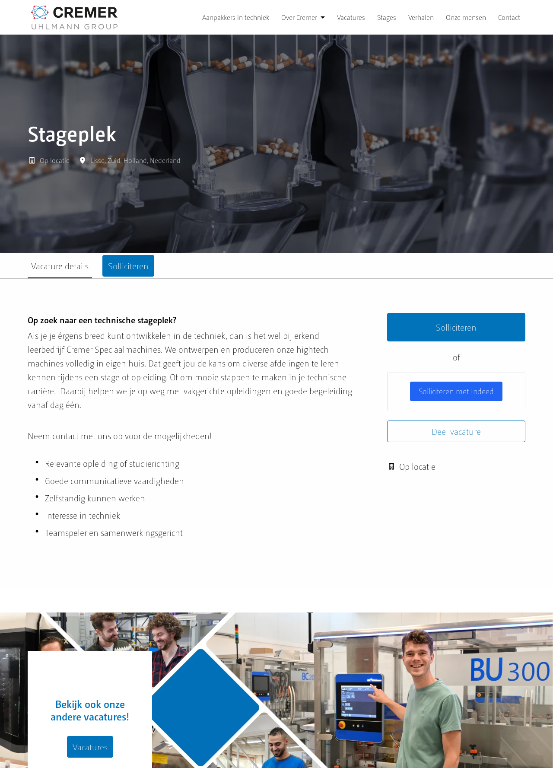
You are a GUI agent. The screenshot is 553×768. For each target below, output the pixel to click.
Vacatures (351, 17)
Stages (386, 17)
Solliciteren (456, 327)
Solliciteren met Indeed (456, 391)
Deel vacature (456, 431)
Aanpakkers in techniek (235, 17)
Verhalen (421, 17)
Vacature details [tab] (60, 265)
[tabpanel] (276, 433)
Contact (509, 17)
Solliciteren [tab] (128, 265)
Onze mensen (466, 17)
